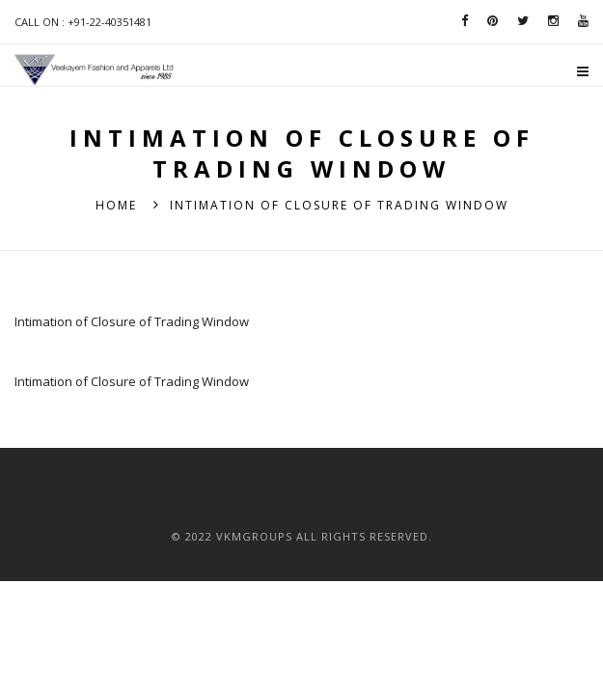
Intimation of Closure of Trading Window (131, 321)
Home (116, 205)
